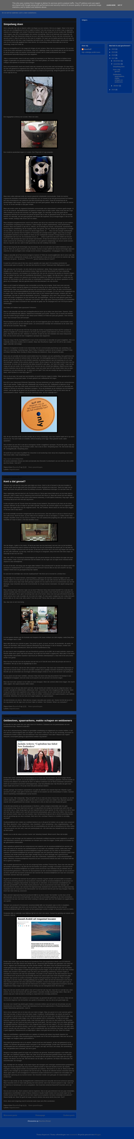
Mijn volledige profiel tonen (91, 52)
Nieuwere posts (10, 1115)
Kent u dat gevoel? (15, 481)
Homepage (40, 1115)
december (117, 61)
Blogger (98, 1134)
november (117, 64)
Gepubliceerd (14, 469)
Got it (120, 5)
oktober (116, 86)
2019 (113, 52)
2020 (113, 49)
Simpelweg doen (13, 24)
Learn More (111, 5)
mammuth (73, 1134)
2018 (113, 55)
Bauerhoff (87, 49)
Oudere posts (69, 1115)
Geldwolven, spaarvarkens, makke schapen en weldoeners (38, 720)
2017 (113, 58)
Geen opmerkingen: (35, 467)
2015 (113, 89)
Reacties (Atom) (45, 1121)
